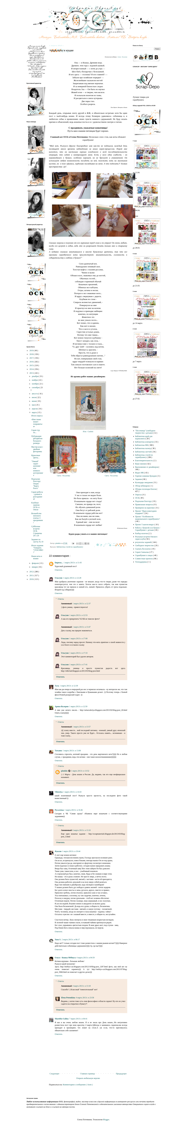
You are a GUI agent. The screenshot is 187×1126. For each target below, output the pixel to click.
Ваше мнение (141, 464)
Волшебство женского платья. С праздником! (37, 518)
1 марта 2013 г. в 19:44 (71, 851)
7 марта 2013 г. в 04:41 (78, 1019)
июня (34, 401)
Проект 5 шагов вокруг (145, 524)
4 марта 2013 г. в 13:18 (82, 986)
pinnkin (64, 771)
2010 (31, 579)
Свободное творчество (144, 545)
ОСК (137, 498)
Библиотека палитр (143, 448)
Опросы (138, 495)
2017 (31, 358)
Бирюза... (59, 563)
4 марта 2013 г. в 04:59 (86, 958)
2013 (31, 373)
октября (35, 384)
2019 (31, 350)
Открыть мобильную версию (88, 1078)
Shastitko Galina (62, 1019)
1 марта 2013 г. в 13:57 (82, 727)
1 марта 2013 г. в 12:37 (82, 604)
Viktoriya (59, 792)
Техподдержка (141, 562)
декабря (35, 376)
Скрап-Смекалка (142, 552)
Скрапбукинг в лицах (144, 555)
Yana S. (58, 939)
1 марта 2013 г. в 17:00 (78, 638)
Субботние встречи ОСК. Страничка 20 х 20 (36, 531)
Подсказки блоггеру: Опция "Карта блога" (36, 483)
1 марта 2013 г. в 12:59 (78, 706)
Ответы (61, 599)
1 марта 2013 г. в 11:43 (73, 563)
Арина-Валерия (62, 706)
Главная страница (87, 1074)
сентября (36, 387)
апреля (35, 409)
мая (33, 405)
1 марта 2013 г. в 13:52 (80, 771)
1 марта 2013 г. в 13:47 (82, 627)
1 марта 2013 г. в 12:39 (69, 686)
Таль (57, 686)
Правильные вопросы (144, 504)
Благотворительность (144, 460)
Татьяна (58, 751)
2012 (31, 572)
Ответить (58, 570)
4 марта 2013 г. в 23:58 (85, 998)
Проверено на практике (145, 508)
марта (34, 412)
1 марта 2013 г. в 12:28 (72, 578)
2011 (31, 575)
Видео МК (139, 473)
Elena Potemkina (68, 998)
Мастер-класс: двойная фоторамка (37, 449)
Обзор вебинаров (142, 486)
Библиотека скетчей (143, 452)
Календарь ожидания (144, 482)
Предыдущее (121, 1074)
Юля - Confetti (88, 431)
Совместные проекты (144, 559)
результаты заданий (143, 542)
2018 (31, 354)
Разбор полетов (141, 533)
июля (34, 397)
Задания (138, 479)
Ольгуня (58, 578)
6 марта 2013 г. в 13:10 (82, 830)
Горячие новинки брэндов (146, 476)
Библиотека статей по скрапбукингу (70, 547)
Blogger (106, 1120)
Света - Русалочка (122, 57)
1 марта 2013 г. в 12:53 (78, 615)
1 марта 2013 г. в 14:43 (72, 792)
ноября (35, 380)
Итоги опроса (36, 416)
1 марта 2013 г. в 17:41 (78, 665)
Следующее (54, 1074)
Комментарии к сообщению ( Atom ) (78, 1085)
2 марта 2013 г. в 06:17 (71, 939)
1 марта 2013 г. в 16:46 (74, 810)
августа (35, 394)
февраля (35, 563)
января (35, 567)
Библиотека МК (142, 445)
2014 (31, 369)
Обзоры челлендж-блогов (146, 489)
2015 (31, 365)
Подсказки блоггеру (143, 501)
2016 (31, 362)
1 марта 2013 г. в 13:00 (72, 751)
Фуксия (58, 851)
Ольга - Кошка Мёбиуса (65, 958)
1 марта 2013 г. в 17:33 (78, 653)
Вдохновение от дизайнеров (147, 467)
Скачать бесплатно (143, 549)
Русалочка (59, 810)
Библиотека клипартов (144, 442)
